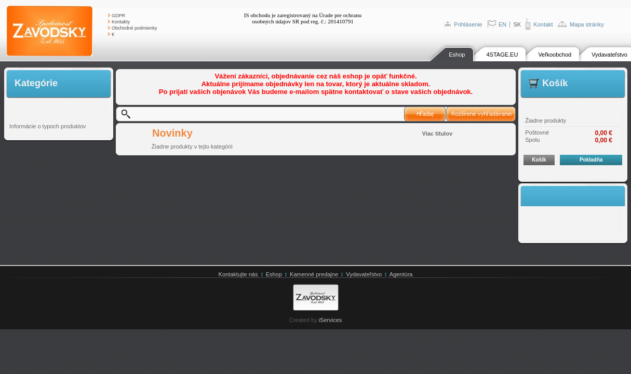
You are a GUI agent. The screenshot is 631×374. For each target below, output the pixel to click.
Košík (539, 160)
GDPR (118, 15)
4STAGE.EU (502, 54)
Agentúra (401, 274)
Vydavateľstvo (609, 54)
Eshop (457, 54)
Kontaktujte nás (238, 274)
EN (502, 24)
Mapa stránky (587, 24)
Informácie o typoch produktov (47, 126)
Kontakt (543, 24)
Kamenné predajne (314, 274)
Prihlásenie (468, 24)
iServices (330, 320)
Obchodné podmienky (134, 28)
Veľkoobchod (554, 54)
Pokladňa (591, 160)
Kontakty (121, 21)
